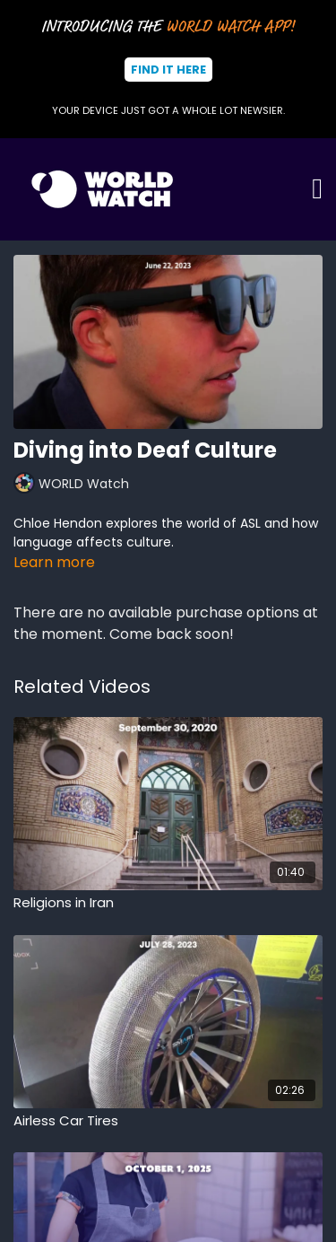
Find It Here (168, 69)
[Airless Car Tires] (168, 1121)
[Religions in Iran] (168, 903)
